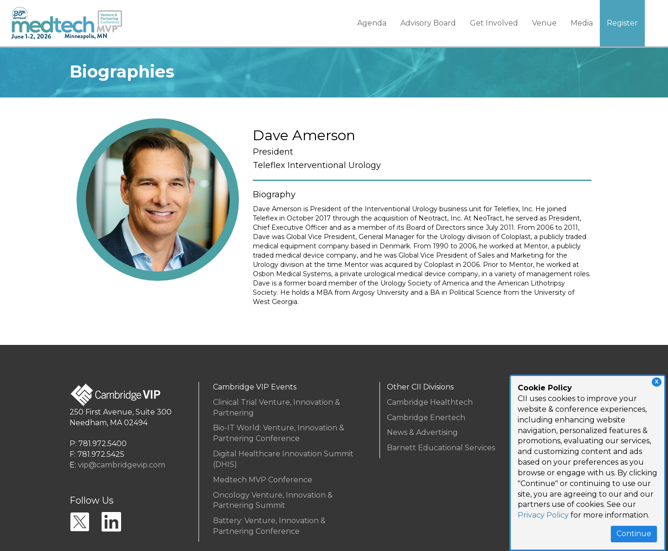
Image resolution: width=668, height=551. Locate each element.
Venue (544, 23)
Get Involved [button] (494, 23)
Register (622, 23)
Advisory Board (428, 23)
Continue (634, 533)
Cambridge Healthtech (430, 402)
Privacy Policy (543, 515)
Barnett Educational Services (441, 447)
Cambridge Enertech (426, 417)
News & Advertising (422, 432)
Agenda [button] (371, 23)
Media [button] (582, 23)
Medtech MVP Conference (262, 479)
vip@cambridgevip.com (121, 464)
